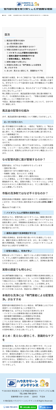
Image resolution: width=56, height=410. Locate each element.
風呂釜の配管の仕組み (15, 40)
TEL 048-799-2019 (28, 393)
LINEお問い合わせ (29, 407)
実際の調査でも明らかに (16, 61)
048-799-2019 (11, 407)
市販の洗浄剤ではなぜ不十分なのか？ (21, 49)
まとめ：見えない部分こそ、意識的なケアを (24, 70)
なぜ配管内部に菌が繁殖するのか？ (21, 46)
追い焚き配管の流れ (15, 43)
